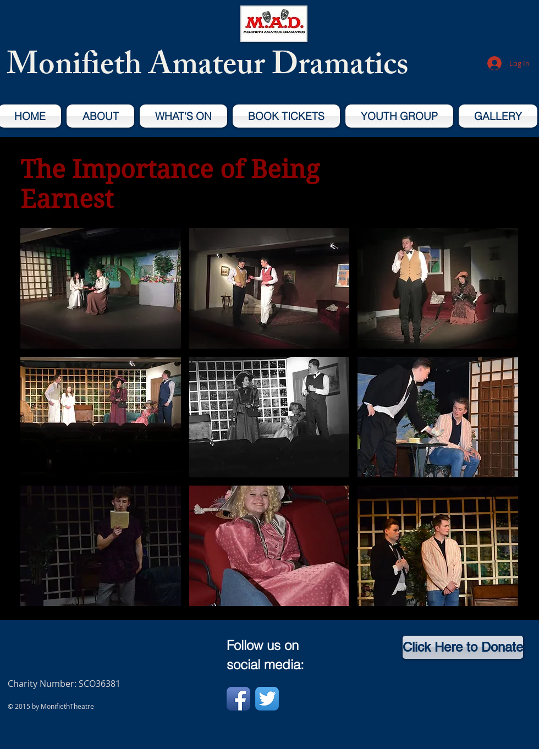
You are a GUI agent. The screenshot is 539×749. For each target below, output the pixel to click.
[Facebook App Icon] (238, 699)
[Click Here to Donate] (463, 647)
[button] (100, 288)
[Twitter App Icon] (267, 699)
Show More (269, 615)
